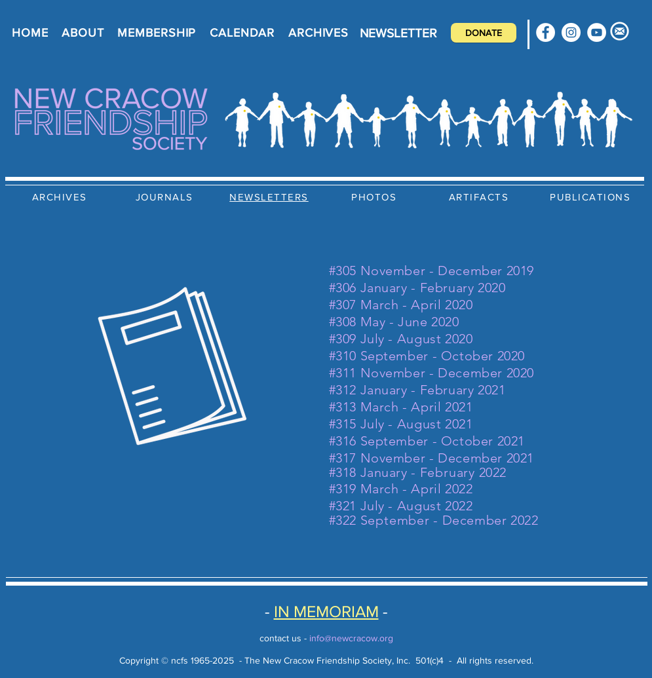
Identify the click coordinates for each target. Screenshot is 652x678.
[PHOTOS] (375, 196)
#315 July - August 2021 (401, 424)
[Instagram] (571, 32)
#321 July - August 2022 (401, 506)
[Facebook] (545, 32)
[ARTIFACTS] (480, 196)
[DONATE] (483, 33)
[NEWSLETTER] (398, 32)
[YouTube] (596, 32)
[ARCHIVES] (61, 196)
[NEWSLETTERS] (270, 196)
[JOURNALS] (165, 196)
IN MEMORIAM (326, 611)
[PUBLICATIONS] (591, 196)
